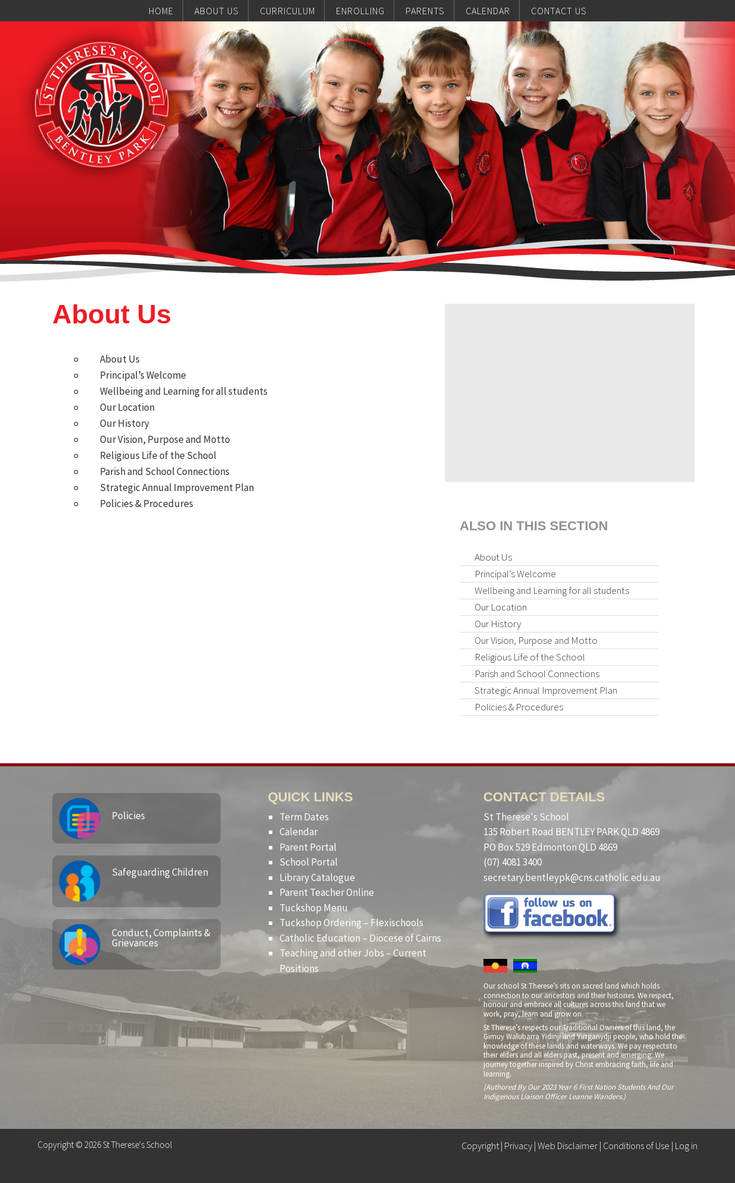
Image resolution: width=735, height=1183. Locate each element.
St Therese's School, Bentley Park (101, 104)
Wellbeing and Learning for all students (184, 391)
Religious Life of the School (158, 455)
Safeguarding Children (160, 872)
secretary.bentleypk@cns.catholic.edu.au (572, 877)
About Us (120, 359)
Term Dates (304, 816)
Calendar (298, 831)
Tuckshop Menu (313, 907)
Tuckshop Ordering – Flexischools (351, 922)
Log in (686, 1145)
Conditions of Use (636, 1145)
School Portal (308, 862)
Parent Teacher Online (326, 892)
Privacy (518, 1145)
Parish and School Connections (165, 471)
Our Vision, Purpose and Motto (165, 439)
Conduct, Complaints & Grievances (161, 937)
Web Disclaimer (568, 1145)
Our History (124, 423)
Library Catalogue (317, 877)
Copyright (480, 1145)
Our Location (127, 407)
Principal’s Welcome (143, 375)
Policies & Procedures (146, 503)
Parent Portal (308, 847)
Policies (128, 815)
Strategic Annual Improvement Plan (177, 487)
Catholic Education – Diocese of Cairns (360, 938)
